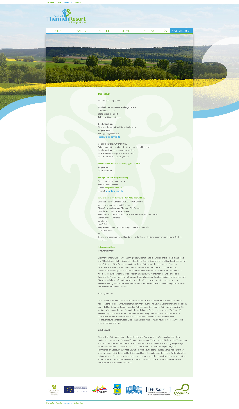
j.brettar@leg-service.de (109, 137)
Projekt (103, 30)
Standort (81, 30)
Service (127, 30)
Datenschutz (78, 2)
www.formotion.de (114, 191)
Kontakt (59, 2)
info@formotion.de (113, 187)
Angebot (58, 30)
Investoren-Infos (181, 31)
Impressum (68, 2)
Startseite (50, 2)
